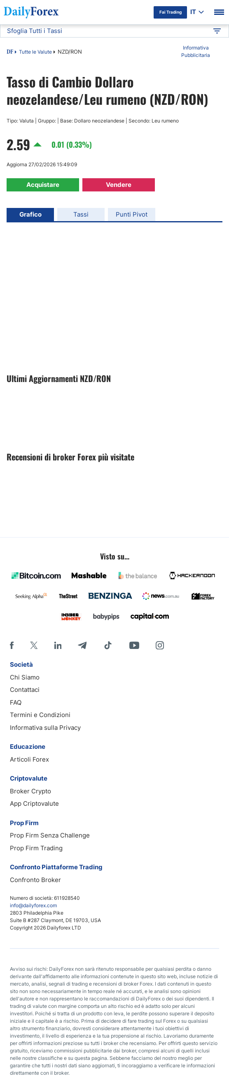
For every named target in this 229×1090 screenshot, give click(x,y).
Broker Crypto (30, 791)
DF (10, 52)
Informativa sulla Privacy (45, 727)
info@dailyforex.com (33, 905)
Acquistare (42, 185)
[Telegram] (82, 645)
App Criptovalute (34, 803)
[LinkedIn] (57, 645)
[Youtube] (134, 645)
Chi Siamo (25, 677)
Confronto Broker (35, 880)
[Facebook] (12, 645)
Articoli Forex (29, 759)
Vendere (118, 185)
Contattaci (25, 690)
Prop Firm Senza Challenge (50, 835)
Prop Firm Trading (36, 848)
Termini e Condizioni (40, 715)
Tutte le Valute (35, 52)
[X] (33, 645)
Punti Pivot (131, 214)
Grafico (30, 214)
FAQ (15, 702)
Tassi (81, 214)
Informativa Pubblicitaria (195, 51)
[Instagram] (160, 645)
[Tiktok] (108, 645)
